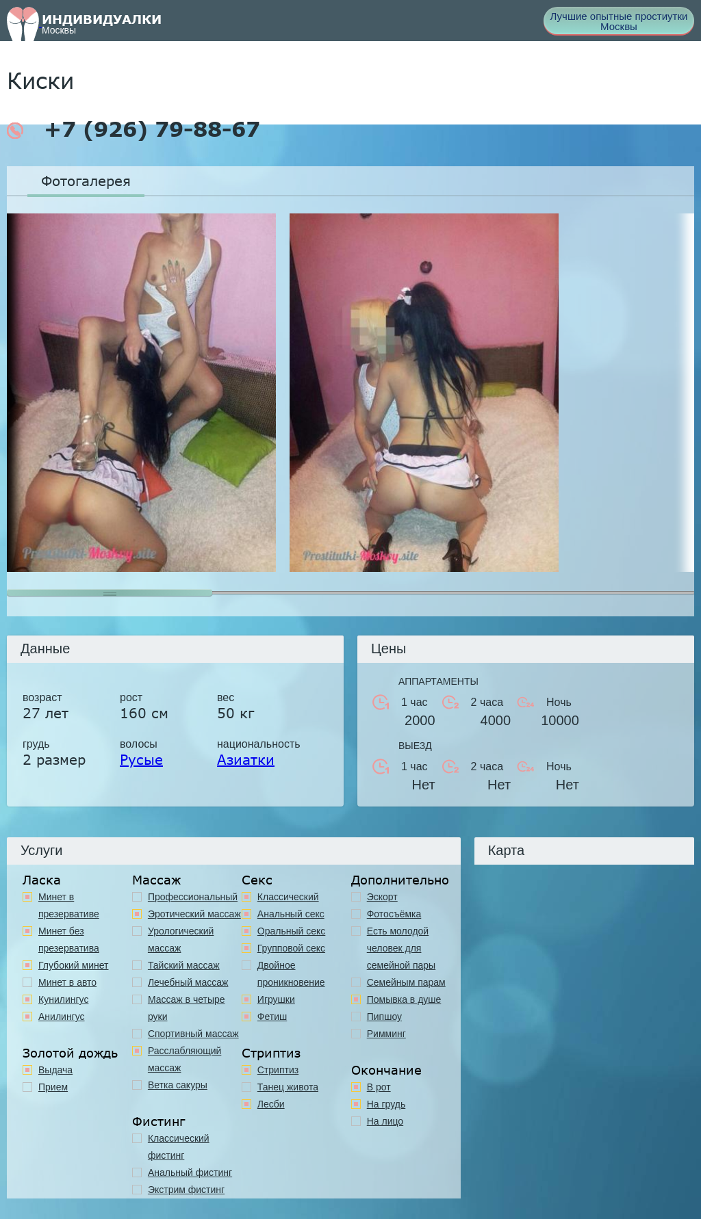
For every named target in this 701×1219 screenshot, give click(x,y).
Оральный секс (291, 931)
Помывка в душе (404, 999)
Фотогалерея (86, 180)
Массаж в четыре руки (186, 1008)
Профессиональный (193, 896)
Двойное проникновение (291, 974)
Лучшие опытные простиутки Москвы (619, 21)
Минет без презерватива (68, 940)
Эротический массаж (194, 913)
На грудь (386, 1104)
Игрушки (276, 999)
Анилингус (61, 1016)
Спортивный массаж (193, 1033)
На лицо (385, 1121)
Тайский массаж (184, 965)
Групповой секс (291, 948)
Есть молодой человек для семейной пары (401, 948)
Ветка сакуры (177, 1084)
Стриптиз (277, 1069)
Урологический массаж (181, 940)
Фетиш (272, 1016)
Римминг (386, 1033)
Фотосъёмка (394, 913)
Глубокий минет (73, 965)
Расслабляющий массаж (184, 1059)
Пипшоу (384, 1016)
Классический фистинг (178, 1147)
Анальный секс (290, 913)
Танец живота (287, 1087)
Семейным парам (406, 982)
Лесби (271, 1104)
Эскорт (382, 896)
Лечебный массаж (188, 982)
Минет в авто (67, 982)
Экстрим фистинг (186, 1189)
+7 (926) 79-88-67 (133, 129)
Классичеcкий (288, 896)
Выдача (55, 1069)
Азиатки (246, 759)
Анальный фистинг (190, 1172)
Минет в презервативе (68, 905)
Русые (141, 759)
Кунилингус (63, 999)
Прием (53, 1087)
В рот (379, 1087)
